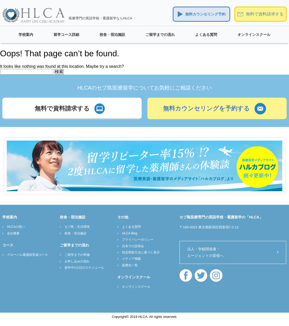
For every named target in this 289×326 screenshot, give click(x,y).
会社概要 (13, 233)
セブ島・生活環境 (77, 227)
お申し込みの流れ (77, 261)
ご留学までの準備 (77, 255)
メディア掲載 (131, 259)
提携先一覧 (130, 265)
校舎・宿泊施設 (112, 34)
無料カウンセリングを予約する (206, 108)
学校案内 (26, 34)
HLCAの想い (16, 227)
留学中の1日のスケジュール (84, 267)
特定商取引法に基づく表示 (141, 252)
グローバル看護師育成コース (27, 255)
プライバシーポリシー (137, 239)
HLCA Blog (129, 233)
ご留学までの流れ (160, 34)
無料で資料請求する (265, 14)
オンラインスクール (254, 34)
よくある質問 (206, 34)
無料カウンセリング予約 (205, 14)
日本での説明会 (133, 246)
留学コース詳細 (66, 34)
